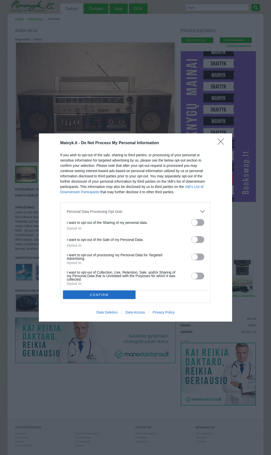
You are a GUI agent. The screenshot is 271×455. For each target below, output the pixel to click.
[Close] (222, 143)
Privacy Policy (164, 312)
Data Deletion (107, 312)
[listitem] (135, 211)
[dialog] (135, 227)
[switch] (197, 222)
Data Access (135, 312)
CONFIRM (99, 295)
